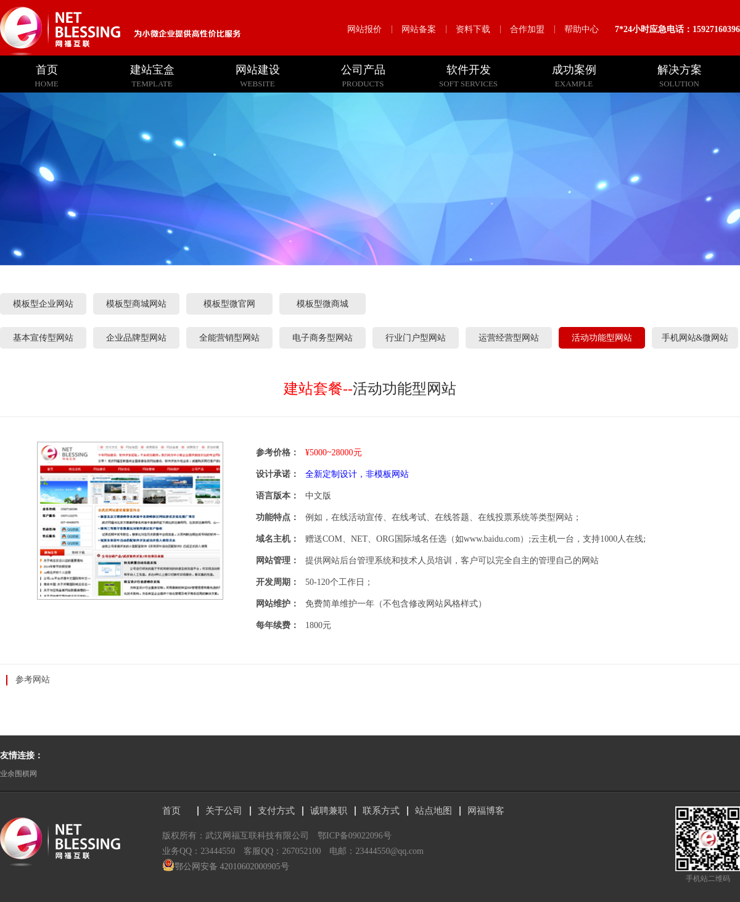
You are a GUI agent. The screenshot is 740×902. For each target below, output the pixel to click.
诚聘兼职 (328, 811)
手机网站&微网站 (695, 337)
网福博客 (485, 811)
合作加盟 (527, 29)
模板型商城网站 (136, 303)
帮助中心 (581, 29)
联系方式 (381, 811)
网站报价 (364, 29)
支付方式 (276, 811)
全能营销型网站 (229, 337)
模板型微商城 (322, 303)
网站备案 (418, 29)
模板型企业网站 (43, 303)
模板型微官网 (229, 303)
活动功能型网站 (602, 337)
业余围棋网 (18, 773)
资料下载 (473, 29)
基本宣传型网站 (43, 337)
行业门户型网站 (415, 337)
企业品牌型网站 (136, 337)
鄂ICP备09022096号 (355, 835)
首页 (171, 811)
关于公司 (223, 811)
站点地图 (433, 811)
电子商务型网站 (322, 337)
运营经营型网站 (509, 337)
